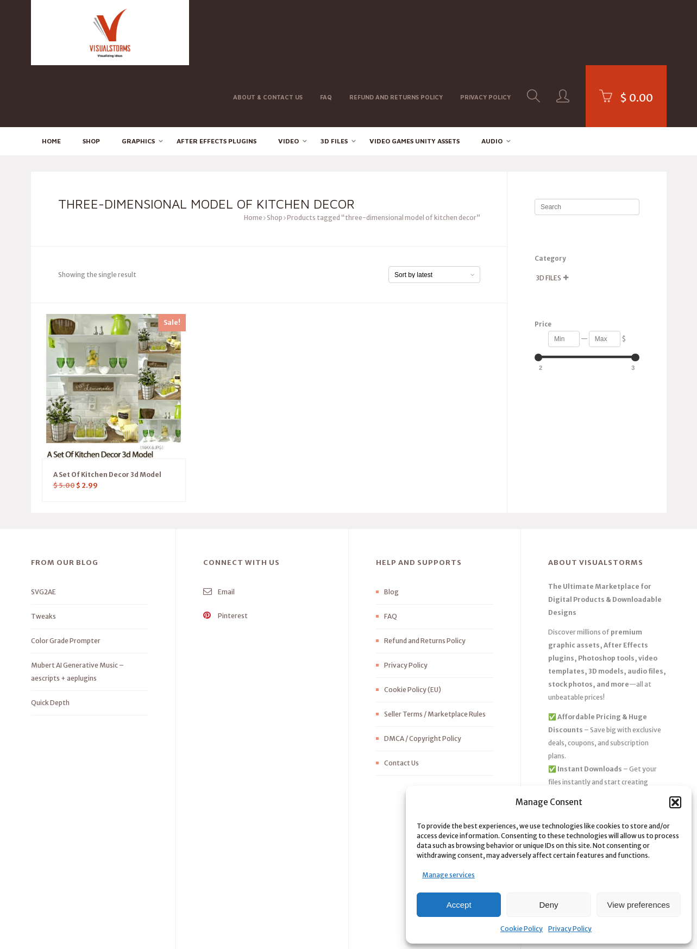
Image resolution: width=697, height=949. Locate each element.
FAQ (326, 31)
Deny (548, 904)
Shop (91, 79)
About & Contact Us (268, 31)
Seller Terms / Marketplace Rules (435, 653)
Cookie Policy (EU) (412, 628)
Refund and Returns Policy (396, 31)
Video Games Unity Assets (414, 79)
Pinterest (225, 554)
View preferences (638, 904)
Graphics (138, 79)
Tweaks (43, 555)
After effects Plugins (216, 79)
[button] (675, 802)
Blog (391, 530)
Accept (459, 904)
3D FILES (334, 79)
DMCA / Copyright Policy (422, 677)
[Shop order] (434, 213)
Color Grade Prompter (66, 579)
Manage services (448, 875)
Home (51, 79)
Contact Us (401, 701)
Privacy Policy (570, 929)
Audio (492, 79)
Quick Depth (50, 641)
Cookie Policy (521, 929)
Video (288, 79)
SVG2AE (43, 530)
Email (219, 530)
